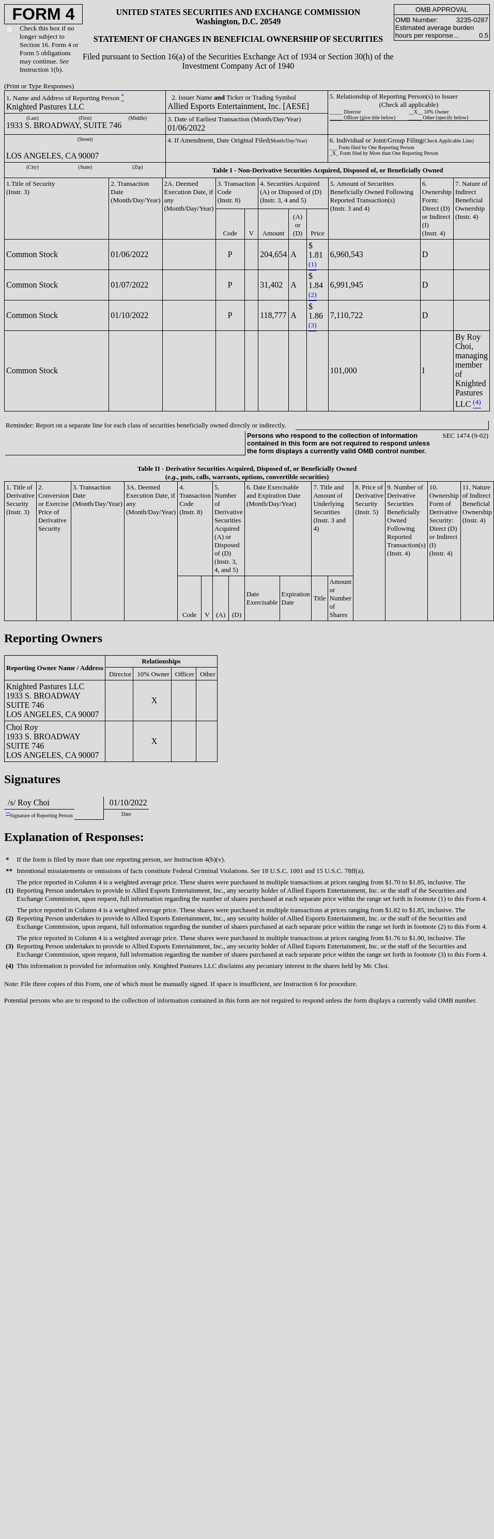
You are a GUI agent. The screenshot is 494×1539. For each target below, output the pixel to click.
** (8, 813)
